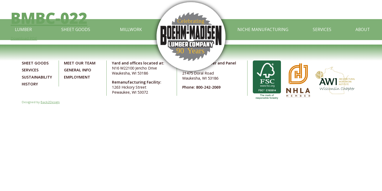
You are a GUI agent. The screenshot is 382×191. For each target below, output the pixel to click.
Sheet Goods (75, 29)
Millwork (131, 29)
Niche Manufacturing (262, 29)
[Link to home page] (191, 29)
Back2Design (50, 102)
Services (322, 29)
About (362, 29)
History (30, 83)
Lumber (23, 29)
